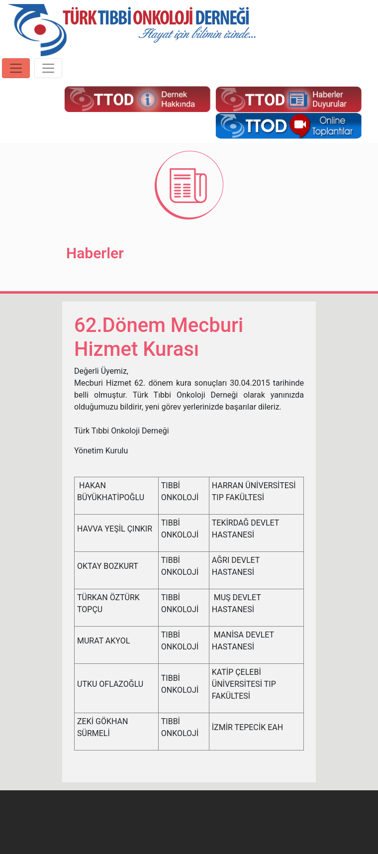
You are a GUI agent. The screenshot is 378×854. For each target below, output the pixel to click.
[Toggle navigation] (16, 68)
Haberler (95, 253)
